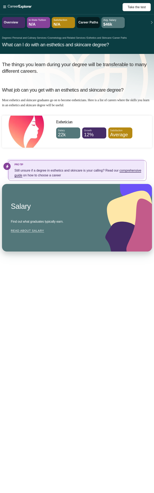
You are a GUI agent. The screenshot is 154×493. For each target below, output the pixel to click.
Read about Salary (27, 230)
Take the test (137, 7)
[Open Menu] (63, 7)
